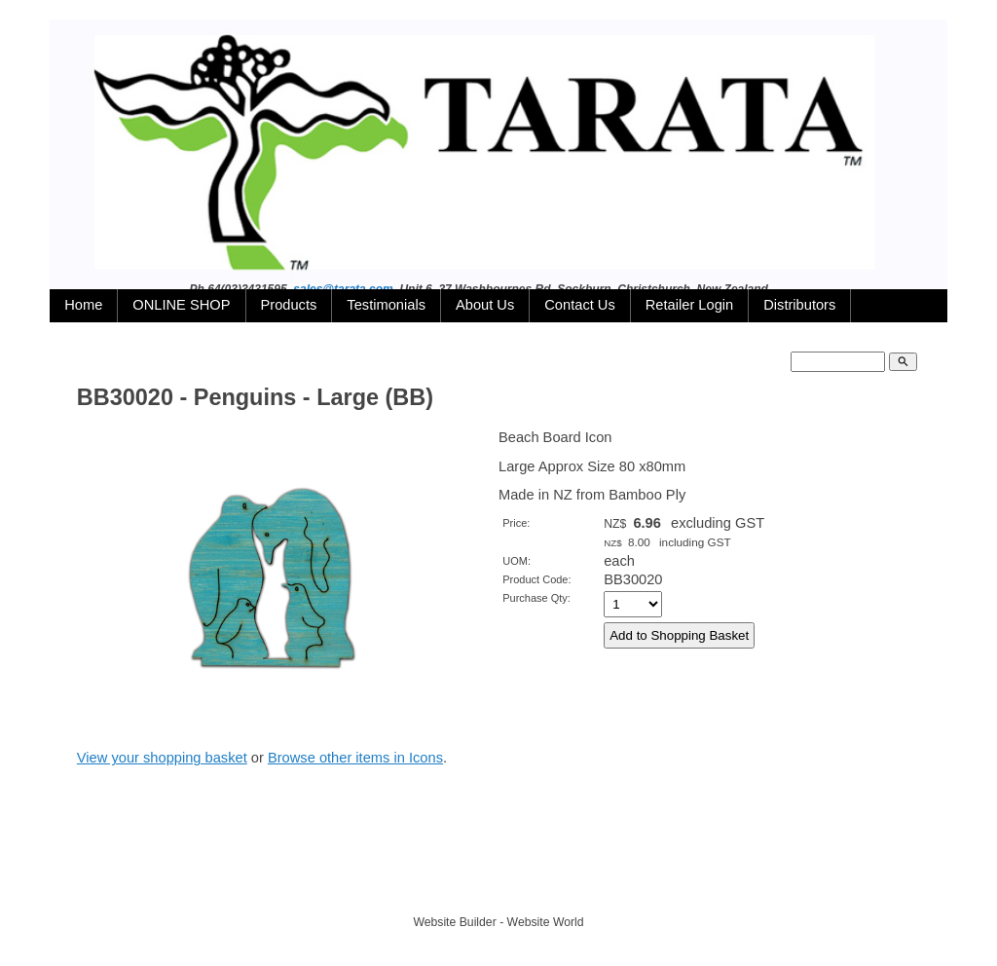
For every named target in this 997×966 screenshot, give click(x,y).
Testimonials (386, 305)
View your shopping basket (162, 757)
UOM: (516, 561)
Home (83, 305)
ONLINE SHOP (181, 305)
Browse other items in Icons (355, 757)
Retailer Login (689, 305)
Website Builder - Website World (498, 922)
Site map (589, 886)
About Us (485, 305)
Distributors (799, 305)
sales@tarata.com (342, 289)
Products (289, 305)
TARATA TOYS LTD (503, 886)
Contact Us (579, 305)
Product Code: (536, 579)
